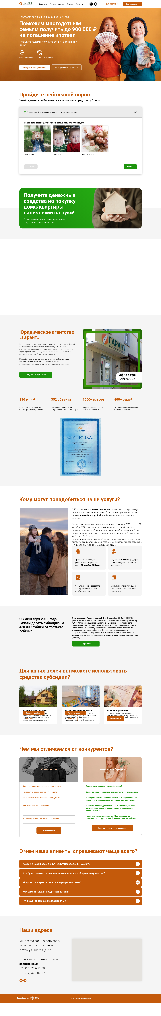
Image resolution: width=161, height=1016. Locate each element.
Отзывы (70, 4)
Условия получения (57, 4)
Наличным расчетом (117, 710)
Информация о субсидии (66, 67)
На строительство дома (35, 710)
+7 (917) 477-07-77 (32, 986)
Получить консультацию (34, 67)
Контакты (79, 4)
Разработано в (23, 1011)
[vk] (91, 4)
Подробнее (86, 643)
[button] (29, 732)
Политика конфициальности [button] (80, 1012)
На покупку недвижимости (78, 710)
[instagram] (95, 4)
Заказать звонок (132, 4)
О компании (43, 4)
